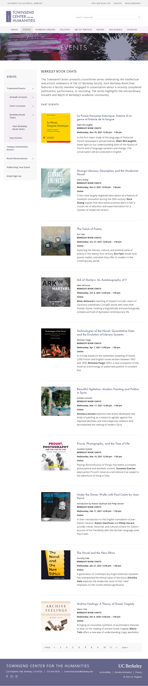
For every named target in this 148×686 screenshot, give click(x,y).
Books (100, 29)
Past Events (16, 137)
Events (27, 29)
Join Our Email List (101, 3)
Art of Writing (83, 29)
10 (105, 647)
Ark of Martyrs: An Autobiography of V (102, 280)
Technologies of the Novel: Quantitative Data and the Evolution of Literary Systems (105, 332)
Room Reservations (17, 158)
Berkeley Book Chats (17, 116)
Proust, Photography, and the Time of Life (103, 443)
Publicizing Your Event (18, 167)
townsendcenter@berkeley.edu (78, 671)
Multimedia (115, 29)
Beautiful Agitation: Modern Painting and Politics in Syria (108, 391)
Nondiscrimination (123, 672)
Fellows (65, 29)
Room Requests (132, 3)
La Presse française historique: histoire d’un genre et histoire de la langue (104, 117)
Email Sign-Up (14, 176)
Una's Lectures (17, 105)
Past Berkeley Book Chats (20, 127)
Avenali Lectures (18, 97)
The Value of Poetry (89, 229)
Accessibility (105, 672)
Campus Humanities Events (17, 148)
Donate (118, 3)
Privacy (138, 672)
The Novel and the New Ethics (96, 553)
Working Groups (45, 29)
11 (112, 647)
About (14, 29)
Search (139, 17)
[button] (33, 88)
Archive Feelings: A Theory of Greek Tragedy (105, 604)
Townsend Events (16, 88)
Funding (132, 29)
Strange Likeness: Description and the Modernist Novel (107, 172)
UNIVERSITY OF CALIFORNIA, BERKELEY (25, 3)
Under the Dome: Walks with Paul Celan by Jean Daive (108, 496)
